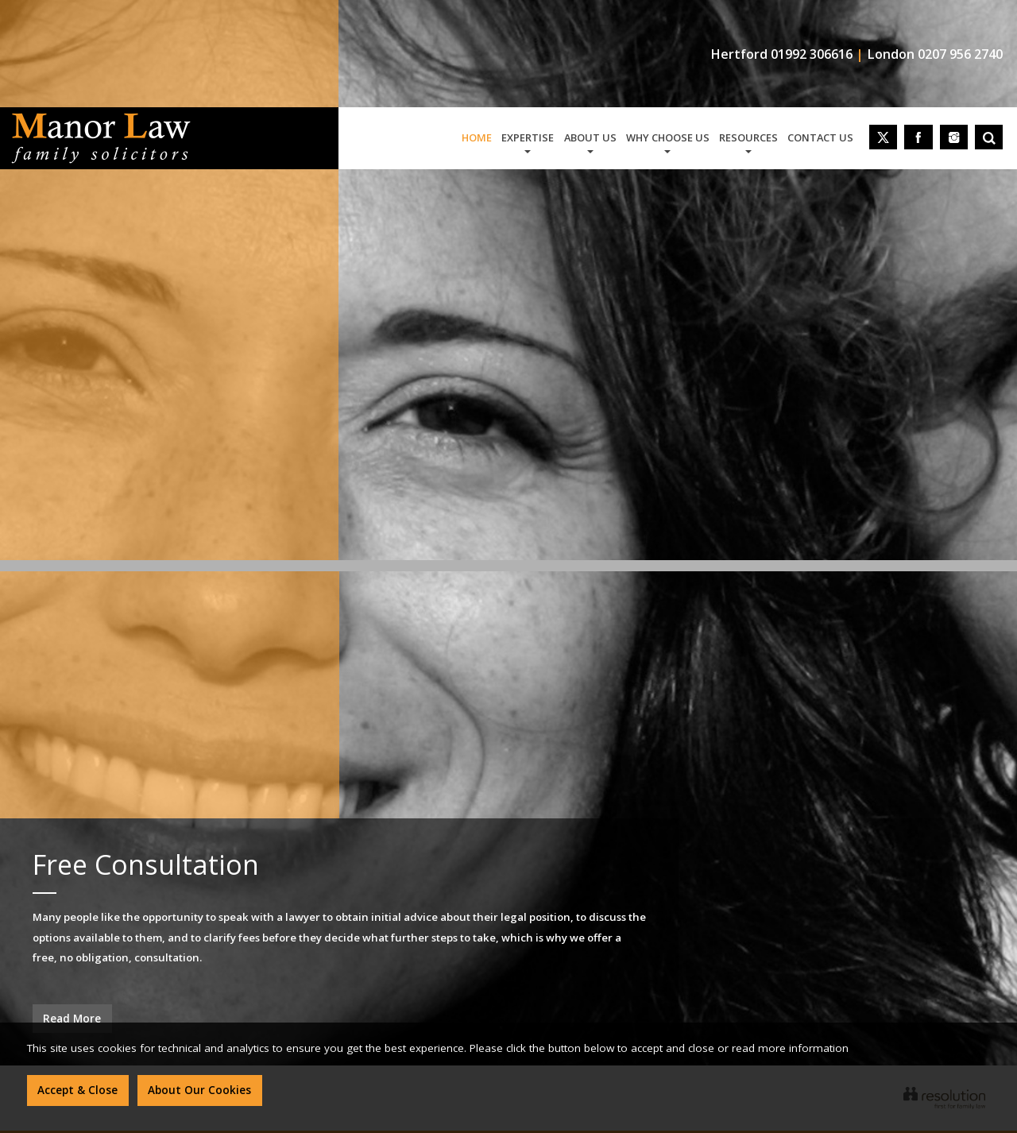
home (477, 137)
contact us (820, 137)
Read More (72, 1018)
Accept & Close (77, 1090)
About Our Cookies (199, 1090)
